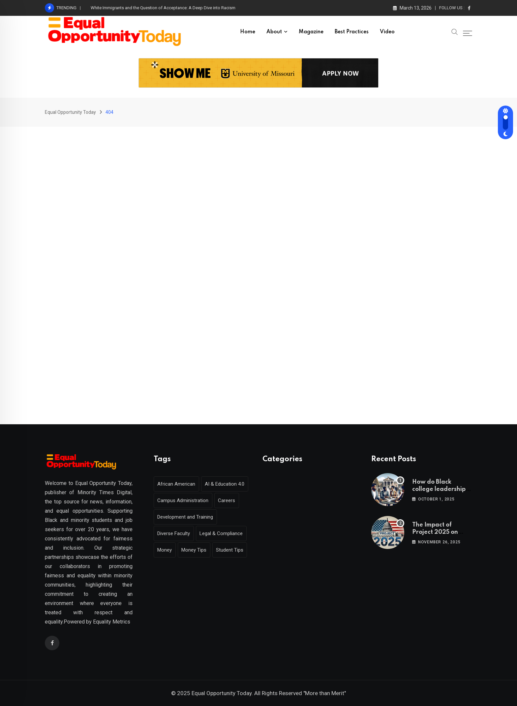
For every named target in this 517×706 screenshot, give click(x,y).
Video (387, 32)
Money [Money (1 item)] (165, 550)
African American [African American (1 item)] (177, 484)
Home (247, 32)
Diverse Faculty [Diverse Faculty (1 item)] (174, 533)
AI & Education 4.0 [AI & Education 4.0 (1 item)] (227, 484)
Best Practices (352, 32)
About (274, 32)
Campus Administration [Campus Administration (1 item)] (183, 500)
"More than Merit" (324, 693)
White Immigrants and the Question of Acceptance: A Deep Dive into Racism (163, 7)
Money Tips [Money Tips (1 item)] (196, 550)
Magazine (311, 32)
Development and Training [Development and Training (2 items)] (186, 517)
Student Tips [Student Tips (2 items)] (234, 550)
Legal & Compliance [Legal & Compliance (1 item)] (223, 533)
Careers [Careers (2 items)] (229, 500)
